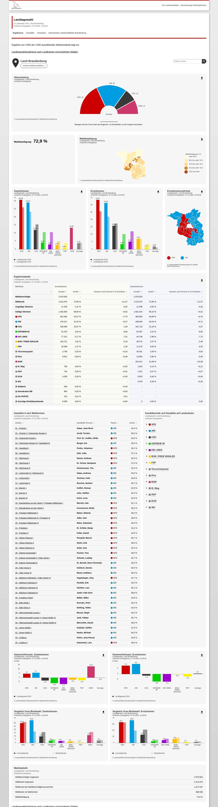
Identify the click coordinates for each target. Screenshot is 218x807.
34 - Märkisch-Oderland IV (26, 593)
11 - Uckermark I (22, 478)
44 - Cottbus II (21, 643)
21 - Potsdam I (21, 528)
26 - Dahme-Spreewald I (25, 553)
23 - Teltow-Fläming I (24, 538)
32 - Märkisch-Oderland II (26, 583)
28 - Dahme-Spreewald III (26, 563)
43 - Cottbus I (21, 638)
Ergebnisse (18, 33)
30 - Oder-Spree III (23, 573)
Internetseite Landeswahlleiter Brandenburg (67, 33)
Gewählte (30, 33)
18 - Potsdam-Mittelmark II (26, 513)
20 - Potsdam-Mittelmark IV (27, 523)
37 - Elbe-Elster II (22, 608)
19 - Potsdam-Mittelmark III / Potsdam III (32, 518)
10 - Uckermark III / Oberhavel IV (29, 473)
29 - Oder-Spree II (23, 568)
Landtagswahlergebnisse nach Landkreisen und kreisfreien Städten (45, 52)
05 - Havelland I (22, 448)
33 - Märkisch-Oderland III (26, 588)
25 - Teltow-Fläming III (24, 548)
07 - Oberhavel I (22, 458)
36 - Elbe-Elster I (22, 603)
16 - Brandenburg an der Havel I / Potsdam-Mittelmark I (39, 503)
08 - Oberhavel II (22, 463)
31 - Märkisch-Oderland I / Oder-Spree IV (33, 578)
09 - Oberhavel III (22, 468)
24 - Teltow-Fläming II (24, 543)
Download (41, 33)
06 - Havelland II (22, 453)
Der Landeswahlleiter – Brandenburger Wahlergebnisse (184, 5)
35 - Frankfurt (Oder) (24, 598)
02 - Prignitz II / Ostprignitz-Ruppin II (31, 433)
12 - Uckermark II (22, 483)
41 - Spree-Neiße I (23, 628)
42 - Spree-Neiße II (23, 633)
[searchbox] (189, 61)
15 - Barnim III (21, 498)
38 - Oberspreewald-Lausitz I (27, 613)
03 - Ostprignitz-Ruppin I (25, 438)
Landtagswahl (23, 19)
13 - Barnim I (20, 488)
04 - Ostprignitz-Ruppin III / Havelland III (32, 443)
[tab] (174, 424)
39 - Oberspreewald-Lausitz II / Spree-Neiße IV (35, 618)
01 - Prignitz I (21, 428)
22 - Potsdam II (22, 533)
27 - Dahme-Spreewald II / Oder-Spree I (32, 558)
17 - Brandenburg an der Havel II (29, 508)
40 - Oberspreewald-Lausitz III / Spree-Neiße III (35, 623)
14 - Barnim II (21, 493)
